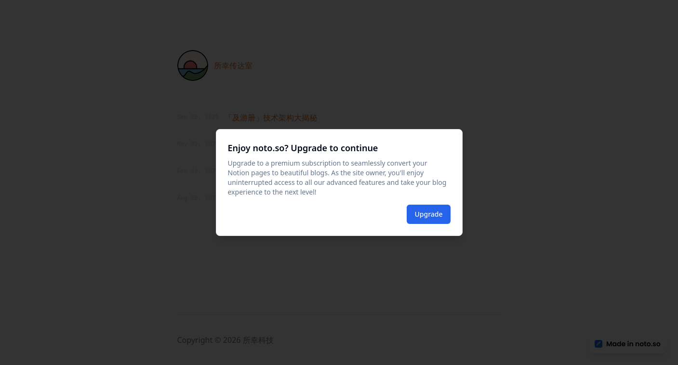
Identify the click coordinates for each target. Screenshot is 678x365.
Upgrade (428, 214)
